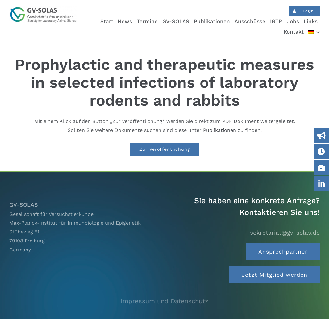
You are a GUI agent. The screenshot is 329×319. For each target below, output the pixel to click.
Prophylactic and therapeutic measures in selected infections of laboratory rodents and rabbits (164, 82)
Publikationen (219, 130)
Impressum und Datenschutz (164, 301)
